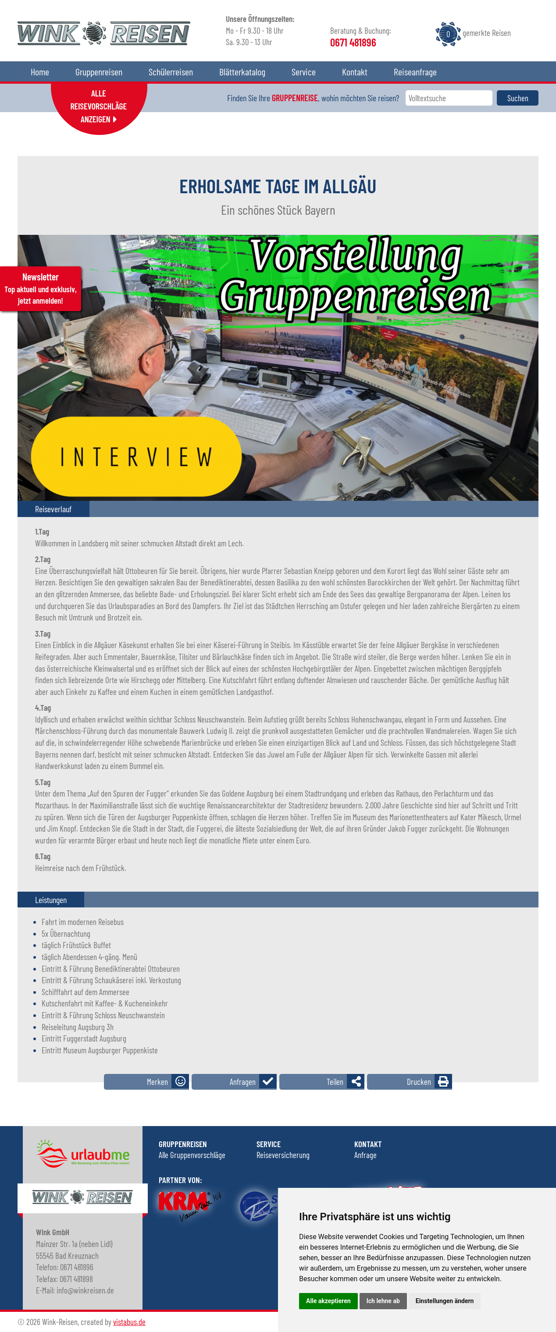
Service (304, 71)
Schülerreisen (171, 71)
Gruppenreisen (98, 71)
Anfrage (365, 1155)
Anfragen (243, 1082)
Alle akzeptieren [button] (328, 1300)
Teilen (335, 1082)
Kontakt (354, 71)
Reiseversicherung (283, 1155)
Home (40, 71)
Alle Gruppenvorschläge (192, 1155)
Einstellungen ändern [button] (445, 1300)
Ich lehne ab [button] (383, 1300)
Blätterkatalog (242, 71)
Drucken (419, 1082)
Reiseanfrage (415, 71)
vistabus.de (129, 1322)
